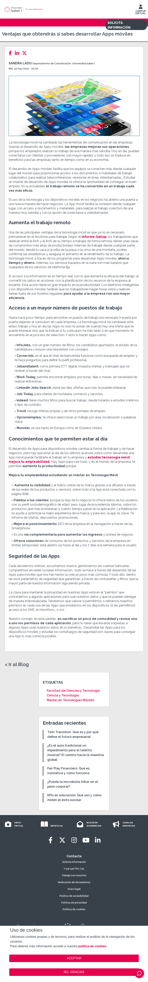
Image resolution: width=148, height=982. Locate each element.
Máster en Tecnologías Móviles (70, 700)
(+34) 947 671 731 (74, 868)
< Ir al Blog (17, 664)
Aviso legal (74, 889)
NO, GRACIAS (74, 972)
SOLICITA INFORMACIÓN (119, 25)
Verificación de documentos (74, 882)
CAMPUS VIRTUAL (140, 10)
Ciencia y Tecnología (63, 695)
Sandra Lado (20, 63)
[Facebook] (11, 53)
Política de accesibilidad (74, 896)
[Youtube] (85, 840)
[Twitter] (25, 53)
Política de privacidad (74, 902)
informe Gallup (94, 237)
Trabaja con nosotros (74, 875)
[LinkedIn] (18, 53)
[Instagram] (74, 840)
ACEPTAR (74, 958)
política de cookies (92, 946)
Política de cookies (74, 909)
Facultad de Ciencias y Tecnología (73, 690)
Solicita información (74, 862)
